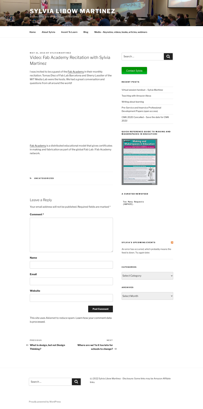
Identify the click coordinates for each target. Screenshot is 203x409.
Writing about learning (133, 101)
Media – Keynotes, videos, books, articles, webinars (120, 32)
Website (35, 290)
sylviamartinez (60, 53)
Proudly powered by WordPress (45, 401)
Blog (85, 32)
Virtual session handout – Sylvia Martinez (142, 89)
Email (33, 274)
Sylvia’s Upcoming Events (139, 242)
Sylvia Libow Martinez (72, 11)
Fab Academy (76, 71)
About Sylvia (48, 32)
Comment (37, 214)
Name (33, 257)
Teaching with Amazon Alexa (136, 95)
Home (32, 32)
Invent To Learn (69, 32)
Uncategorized (44, 178)
